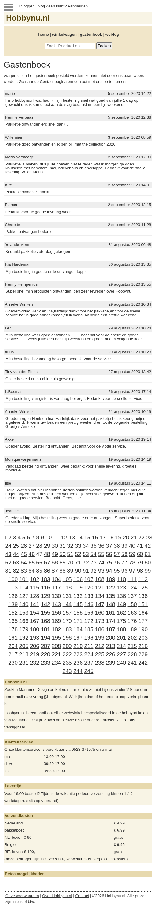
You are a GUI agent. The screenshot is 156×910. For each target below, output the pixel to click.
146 (88, 604)
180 (34, 629)
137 (132, 596)
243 (67, 671)
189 (132, 629)
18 (110, 537)
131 (67, 596)
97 (132, 571)
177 (143, 621)
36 (101, 546)
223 (78, 654)
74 (101, 562)
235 (67, 663)
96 (124, 571)
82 (16, 571)
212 (99, 646)
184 (78, 629)
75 (109, 562)
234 (56, 663)
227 (121, 654)
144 (67, 604)
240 (121, 663)
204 (13, 646)
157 (67, 612)
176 (132, 621)
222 (67, 654)
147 (99, 604)
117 (56, 587)
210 (78, 646)
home (43, 34)
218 (23, 654)
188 (121, 629)
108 (99, 579)
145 (78, 604)
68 (55, 562)
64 (24, 562)
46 (31, 554)
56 (109, 554)
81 (8, 571)
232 (34, 663)
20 (126, 537)
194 (45, 637)
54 (93, 554)
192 (23, 637)
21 (134, 537)
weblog (112, 34)
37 (109, 546)
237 (88, 663)
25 (16, 546)
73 (93, 562)
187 (110, 629)
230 (13, 663)
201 (121, 637)
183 (67, 629)
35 (93, 546)
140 (23, 604)
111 (132, 579)
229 (143, 654)
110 (121, 579)
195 (56, 637)
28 (39, 546)
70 (70, 562)
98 (140, 571)
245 (88, 671)
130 (56, 596)
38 (117, 546)
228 (132, 654)
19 (118, 537)
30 (55, 546)
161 (110, 612)
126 (13, 596)
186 (99, 629)
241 (132, 663)
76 (117, 562)
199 (99, 637)
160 (99, 612)
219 (34, 654)
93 (101, 571)
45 (24, 554)
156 (56, 612)
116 (45, 587)
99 (148, 571)
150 (132, 604)
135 (110, 596)
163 (132, 612)
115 (34, 587)
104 (56, 579)
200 (110, 637)
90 (78, 571)
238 (99, 663)
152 (13, 612)
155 (45, 612)
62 (8, 562)
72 (86, 562)
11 (56, 537)
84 (31, 571)
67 (47, 562)
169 (56, 621)
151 (143, 604)
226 (110, 654)
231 (23, 663)
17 (103, 537)
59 (132, 554)
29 (47, 546)
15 (87, 537)
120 (88, 587)
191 (13, 637)
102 (34, 579)
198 (88, 637)
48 (47, 554)
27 (31, 546)
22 (141, 537)
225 (99, 654)
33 (78, 546)
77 (124, 562)
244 (78, 671)
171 (78, 621)
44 (16, 554)
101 (23, 579)
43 (8, 554)
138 (143, 596)
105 (67, 579)
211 (88, 646)
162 (121, 612)
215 (132, 646)
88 (62, 571)
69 (62, 562)
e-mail (107, 749)
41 (140, 546)
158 (78, 612)
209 (67, 646)
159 (88, 612)
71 (78, 562)
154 (34, 612)
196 (67, 637)
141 (34, 604)
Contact (82, 896)
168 (45, 621)
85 (39, 571)
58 (124, 554)
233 (45, 663)
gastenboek (91, 34)
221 (56, 654)
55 (101, 554)
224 (88, 654)
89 (70, 571)
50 (62, 554)
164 (143, 612)
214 (121, 646)
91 (86, 571)
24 (8, 546)
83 (24, 571)
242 (143, 663)
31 (62, 546)
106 (78, 579)
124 (132, 587)
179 (23, 629)
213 (110, 646)
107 (88, 579)
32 (70, 546)
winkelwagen (64, 34)
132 (78, 596)
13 (72, 537)
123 (121, 587)
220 (45, 654)
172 (88, 621)
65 (31, 562)
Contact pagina (53, 81)
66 (39, 562)
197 (78, 637)
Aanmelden (78, 6)
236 (78, 663)
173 (99, 621)
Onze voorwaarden (22, 896)
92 (93, 571)
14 (79, 537)
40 (132, 546)
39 (124, 546)
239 (110, 663)
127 (23, 596)
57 (117, 554)
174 (110, 621)
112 (143, 579)
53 (86, 554)
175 (121, 621)
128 (34, 596)
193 (34, 637)
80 (148, 562)
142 (45, 604)
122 (110, 587)
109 (110, 579)
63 (16, 562)
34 (86, 546)
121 (99, 587)
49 (55, 554)
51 (70, 554)
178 (13, 629)
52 (78, 554)
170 (67, 621)
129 (45, 596)
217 (13, 654)
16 (95, 537)
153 (23, 612)
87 (55, 571)
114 (23, 587)
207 (45, 646)
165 (13, 621)
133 (88, 596)
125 (143, 587)
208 (56, 646)
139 (13, 604)
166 (23, 621)
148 (110, 604)
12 (64, 537)
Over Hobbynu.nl (57, 896)
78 (132, 562)
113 (13, 587)
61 (148, 554)
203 (143, 637)
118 (67, 587)
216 (143, 646)
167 (34, 621)
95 (117, 571)
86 (47, 571)
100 (13, 579)
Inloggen (27, 6)
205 (23, 646)
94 (109, 571)
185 (88, 629)
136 (121, 596)
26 (24, 546)
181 (45, 629)
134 (99, 596)
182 (56, 629)
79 (140, 562)
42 (148, 546)
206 (34, 646)
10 (49, 537)
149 (121, 604)
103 (45, 579)
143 (56, 604)
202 (132, 637)
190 (143, 629)
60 (140, 554)
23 (149, 537)
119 (78, 587)
